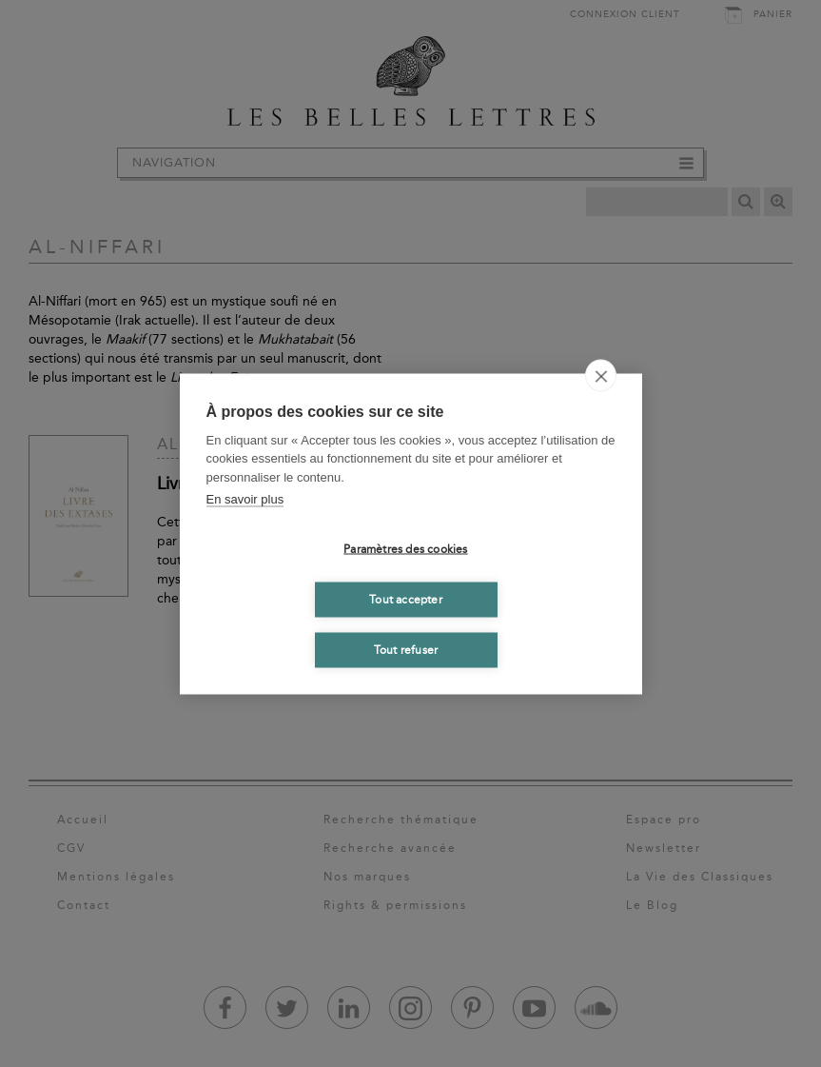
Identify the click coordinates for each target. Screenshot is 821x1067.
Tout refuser (406, 650)
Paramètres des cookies (405, 549)
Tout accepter (405, 599)
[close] (600, 375)
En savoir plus (245, 499)
